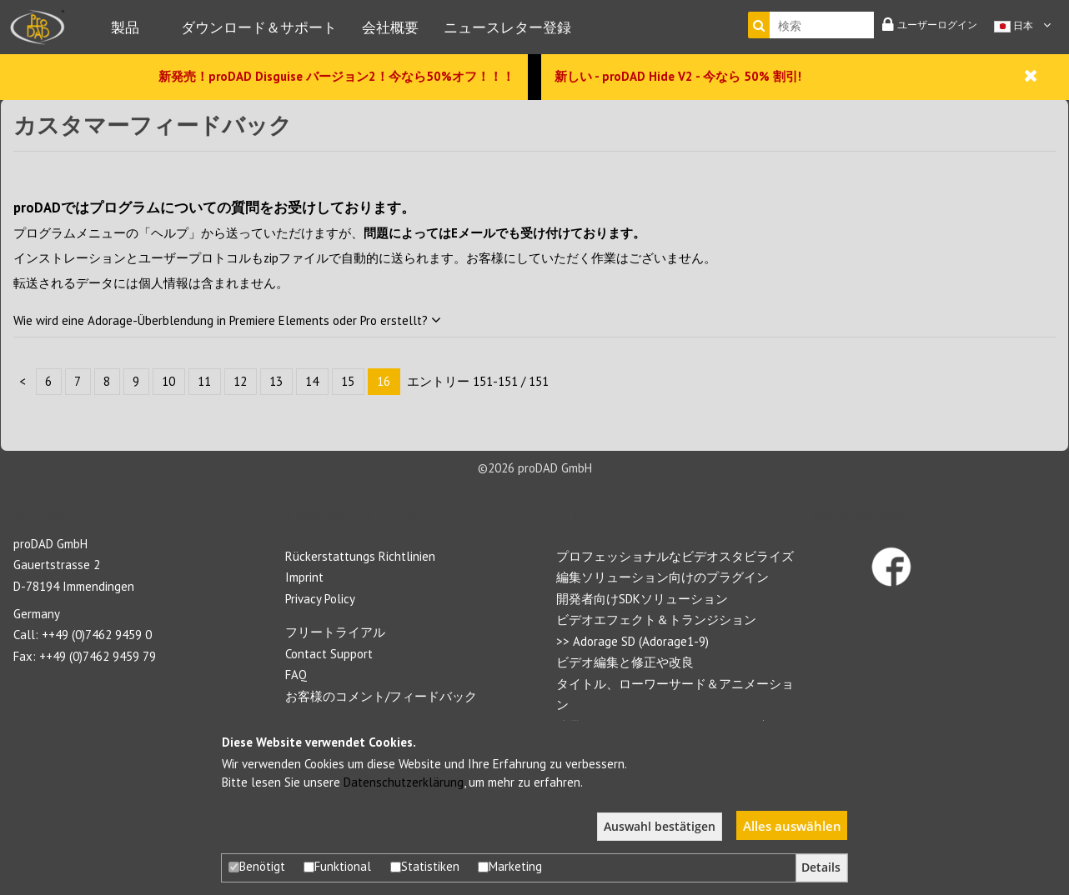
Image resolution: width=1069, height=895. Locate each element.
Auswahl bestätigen (659, 826)
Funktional (337, 866)
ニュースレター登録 (507, 27)
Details (821, 867)
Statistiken (424, 866)
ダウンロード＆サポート (259, 27)
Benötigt (256, 866)
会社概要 (390, 27)
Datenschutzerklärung (404, 782)
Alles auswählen (792, 826)
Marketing (510, 866)
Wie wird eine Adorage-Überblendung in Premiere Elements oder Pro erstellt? (227, 320)
